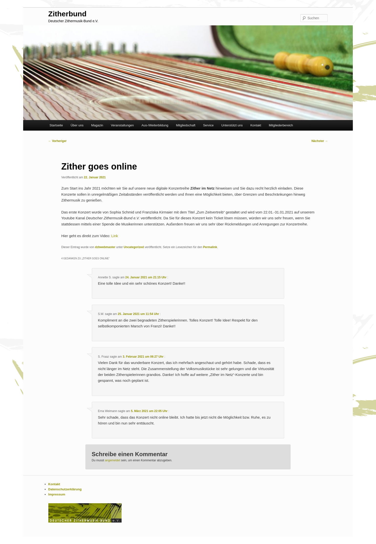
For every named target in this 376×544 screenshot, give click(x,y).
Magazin (97, 125)
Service (208, 125)
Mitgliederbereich (281, 125)
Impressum (56, 494)
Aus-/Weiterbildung (155, 125)
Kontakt (255, 125)
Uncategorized (134, 247)
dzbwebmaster (105, 247)
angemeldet (112, 460)
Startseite (56, 125)
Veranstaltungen (122, 125)
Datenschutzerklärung (65, 489)
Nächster (320, 141)
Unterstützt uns (232, 125)
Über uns (77, 125)
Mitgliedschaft (185, 125)
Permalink (210, 247)
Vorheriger (57, 141)
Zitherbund (67, 14)
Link (114, 236)
